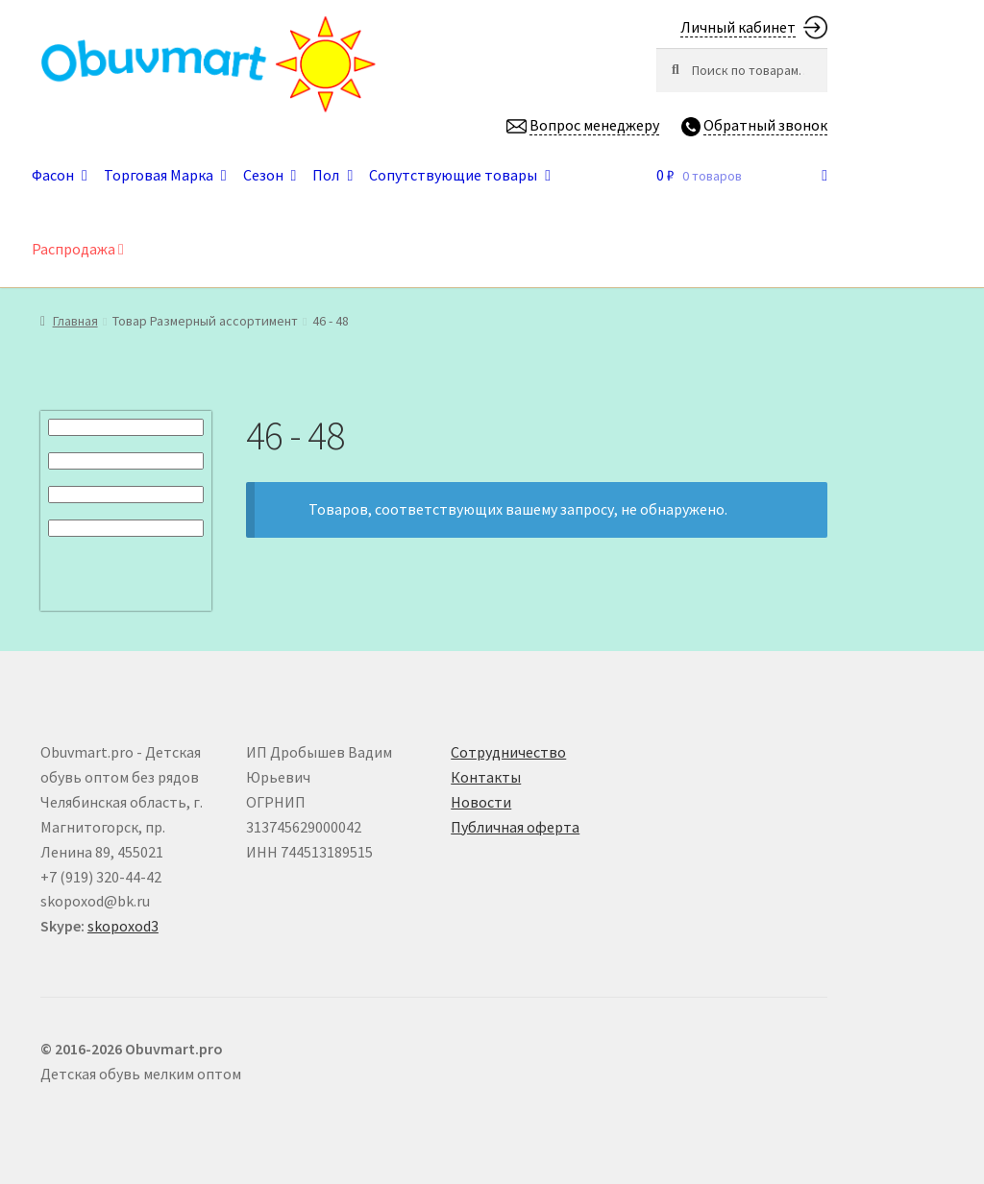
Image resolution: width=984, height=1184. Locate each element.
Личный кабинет (738, 26)
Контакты (486, 776)
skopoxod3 (123, 925)
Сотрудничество (508, 751)
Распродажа (78, 248)
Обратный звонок (765, 124)
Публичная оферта (515, 826)
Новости (481, 801)
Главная (75, 320)
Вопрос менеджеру (594, 124)
